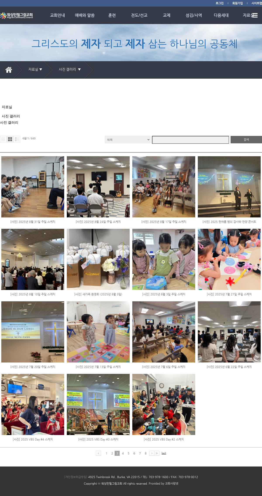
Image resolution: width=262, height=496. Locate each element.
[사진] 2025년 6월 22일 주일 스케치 (229, 320)
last (164, 406)
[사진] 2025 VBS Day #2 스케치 (164, 393)
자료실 (248, 15)
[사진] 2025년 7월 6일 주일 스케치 (163, 320)
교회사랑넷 (171, 437)
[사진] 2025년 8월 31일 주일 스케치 (32, 175)
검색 (246, 93)
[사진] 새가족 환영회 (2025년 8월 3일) (98, 248)
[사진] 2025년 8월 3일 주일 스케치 (163, 248)
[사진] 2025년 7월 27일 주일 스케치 (229, 248)
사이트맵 (257, 3)
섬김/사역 (194, 15)
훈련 (112, 15)
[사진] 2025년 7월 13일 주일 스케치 (98, 320)
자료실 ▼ (35, 69)
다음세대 (221, 15)
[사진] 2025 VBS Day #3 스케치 (98, 393)
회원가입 (237, 3)
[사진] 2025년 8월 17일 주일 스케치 (163, 175)
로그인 (220, 3)
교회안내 (57, 15)
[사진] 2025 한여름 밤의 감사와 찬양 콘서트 (229, 175)
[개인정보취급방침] (75, 430)
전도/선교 (139, 15)
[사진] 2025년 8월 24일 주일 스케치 (98, 175)
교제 (166, 15)
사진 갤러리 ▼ (71, 69)
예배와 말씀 (85, 15)
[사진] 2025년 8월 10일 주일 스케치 (32, 248)
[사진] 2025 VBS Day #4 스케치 (33, 393)
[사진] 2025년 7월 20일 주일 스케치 (32, 320)
